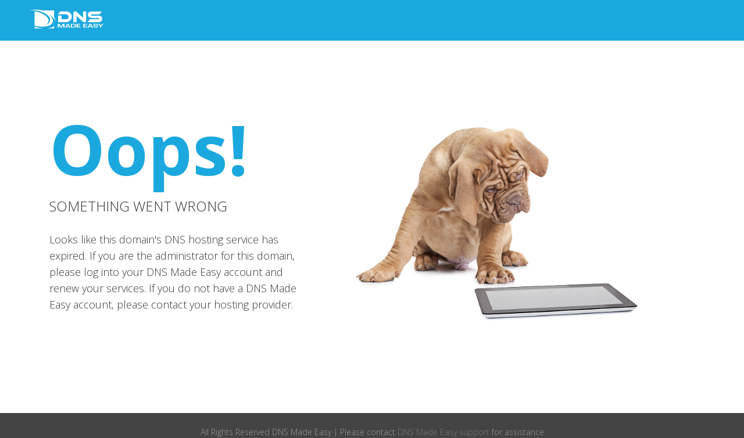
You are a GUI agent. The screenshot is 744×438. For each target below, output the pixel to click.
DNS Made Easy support (443, 431)
